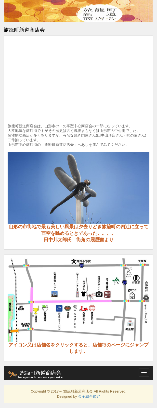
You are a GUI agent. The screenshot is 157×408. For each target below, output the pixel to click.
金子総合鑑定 (89, 396)
